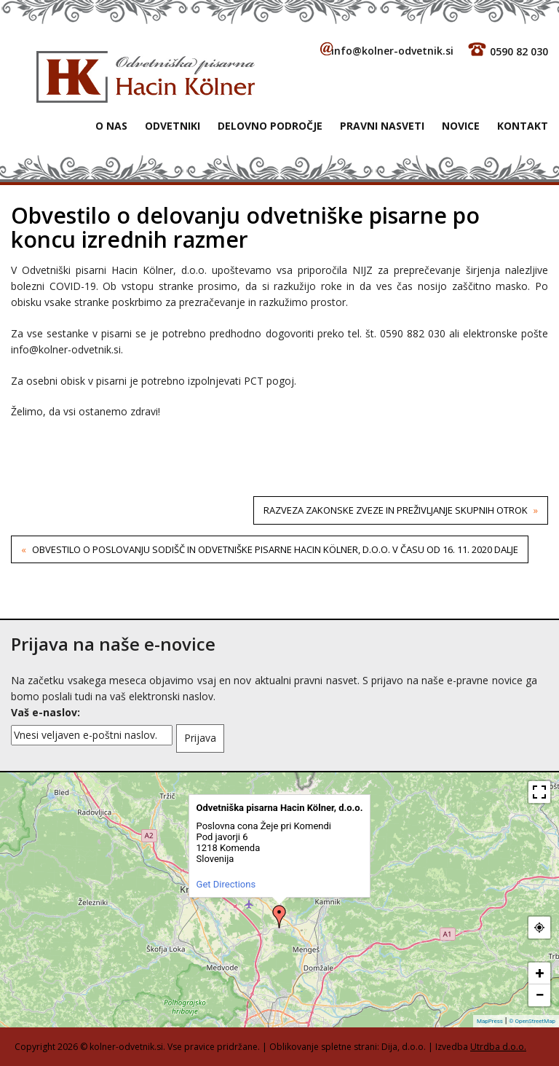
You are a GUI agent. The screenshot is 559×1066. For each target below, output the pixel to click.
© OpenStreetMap (532, 1021)
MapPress (490, 1021)
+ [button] (540, 973)
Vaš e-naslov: (45, 712)
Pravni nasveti (382, 126)
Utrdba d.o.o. (498, 1046)
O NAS (111, 126)
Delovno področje (270, 126)
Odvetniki (172, 126)
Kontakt (522, 126)
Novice (461, 126)
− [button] (539, 995)
